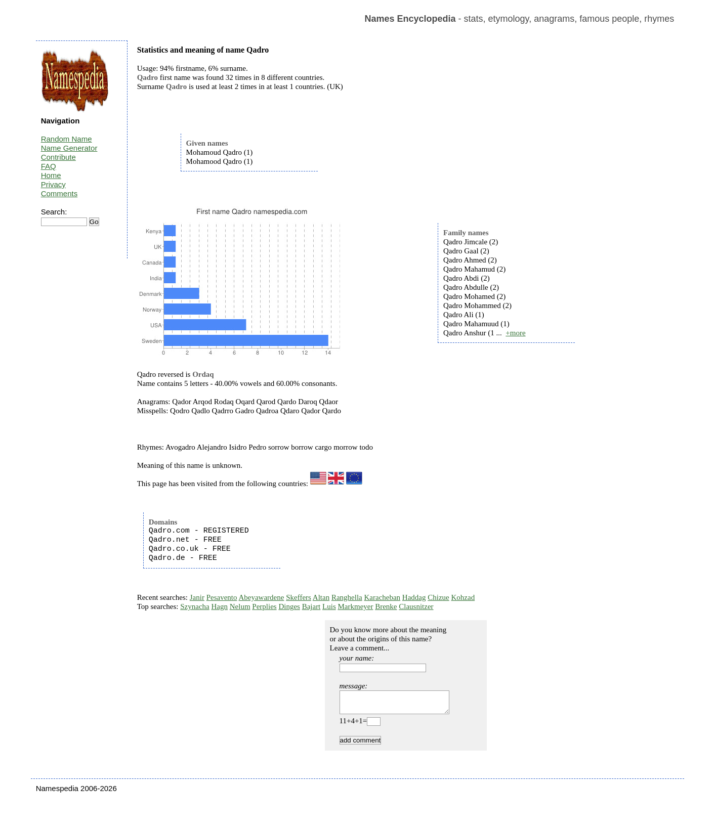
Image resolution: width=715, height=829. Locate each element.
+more (515, 333)
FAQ (48, 166)
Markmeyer (355, 606)
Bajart (311, 606)
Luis (329, 606)
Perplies (264, 606)
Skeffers (298, 597)
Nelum (240, 606)
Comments (59, 193)
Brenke (386, 606)
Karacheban (382, 597)
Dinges (289, 606)
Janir (197, 597)
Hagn (219, 606)
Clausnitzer (416, 606)
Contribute (58, 157)
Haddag (414, 597)
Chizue (438, 597)
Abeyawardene (261, 597)
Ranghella (346, 597)
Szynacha (194, 606)
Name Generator (69, 148)
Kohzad (463, 597)
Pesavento (221, 597)
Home (51, 175)
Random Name (66, 139)
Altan (321, 597)
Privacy (53, 184)
